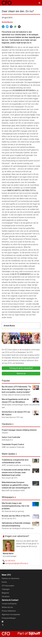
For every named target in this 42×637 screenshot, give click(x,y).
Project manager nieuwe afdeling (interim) (19, 430)
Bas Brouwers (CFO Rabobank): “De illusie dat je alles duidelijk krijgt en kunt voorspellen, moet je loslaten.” (16, 389)
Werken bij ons (7, 607)
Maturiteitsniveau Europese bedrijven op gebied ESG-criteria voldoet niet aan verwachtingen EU (16, 485)
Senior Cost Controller (11, 437)
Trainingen (6, 589)
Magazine (5, 593)
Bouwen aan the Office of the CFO (16, 516)
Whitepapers (8, 497)
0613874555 (10, 561)
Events (4, 582)
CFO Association (8, 586)
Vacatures (7, 424)
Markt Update (8, 453)
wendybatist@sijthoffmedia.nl (16, 563)
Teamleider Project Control (13, 444)
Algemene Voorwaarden (11, 614)
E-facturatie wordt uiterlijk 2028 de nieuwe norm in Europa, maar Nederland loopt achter (16, 472)
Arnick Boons (7, 22)
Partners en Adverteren (10, 578)
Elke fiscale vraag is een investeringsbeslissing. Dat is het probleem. (15, 506)
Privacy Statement (9, 611)
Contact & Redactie (9, 604)
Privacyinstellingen (9, 618)
